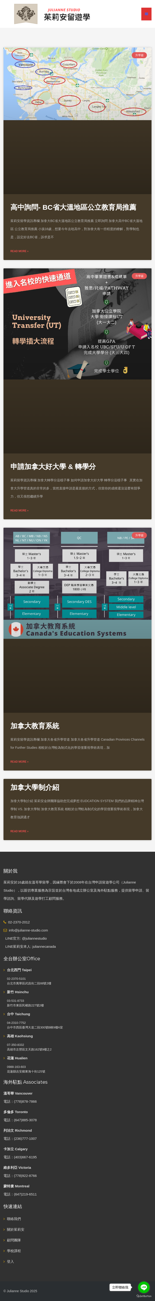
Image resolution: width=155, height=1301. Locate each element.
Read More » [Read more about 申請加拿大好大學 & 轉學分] (19, 510)
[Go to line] (144, 1287)
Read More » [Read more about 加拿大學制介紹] (19, 831)
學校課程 (14, 1251)
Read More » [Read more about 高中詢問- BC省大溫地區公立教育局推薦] (19, 251)
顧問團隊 (14, 1240)
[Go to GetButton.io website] (143, 1296)
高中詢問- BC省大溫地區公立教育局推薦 (73, 207)
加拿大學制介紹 (34, 787)
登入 (10, 1261)
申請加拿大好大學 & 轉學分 (53, 466)
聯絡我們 (14, 1219)
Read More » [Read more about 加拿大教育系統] (19, 761)
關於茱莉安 (15, 1229)
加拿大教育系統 (34, 726)
